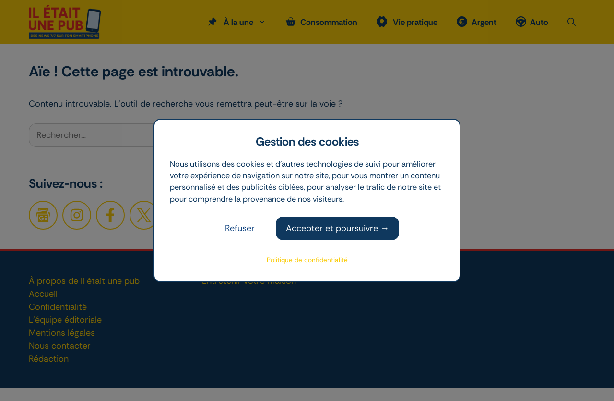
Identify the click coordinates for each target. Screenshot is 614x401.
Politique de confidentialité (307, 260)
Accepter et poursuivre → (337, 228)
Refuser (240, 228)
